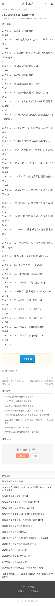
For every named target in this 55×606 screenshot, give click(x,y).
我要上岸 (27, 3)
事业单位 (28, 18)
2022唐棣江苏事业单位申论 (18, 15)
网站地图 (34, 601)
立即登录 (22, 456)
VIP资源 (24, 9)
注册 (35, 456)
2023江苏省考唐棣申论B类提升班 (13, 382)
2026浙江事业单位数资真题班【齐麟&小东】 (25, 411)
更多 (13, 371)
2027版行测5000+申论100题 (17, 427)
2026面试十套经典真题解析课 (18, 401)
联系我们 (20, 591)
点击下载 (27, 358)
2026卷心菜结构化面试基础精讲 (19, 397)
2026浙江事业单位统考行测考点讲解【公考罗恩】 (27, 415)
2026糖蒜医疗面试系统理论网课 (19, 406)
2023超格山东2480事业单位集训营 (41, 382)
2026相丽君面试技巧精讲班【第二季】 (22, 432)
